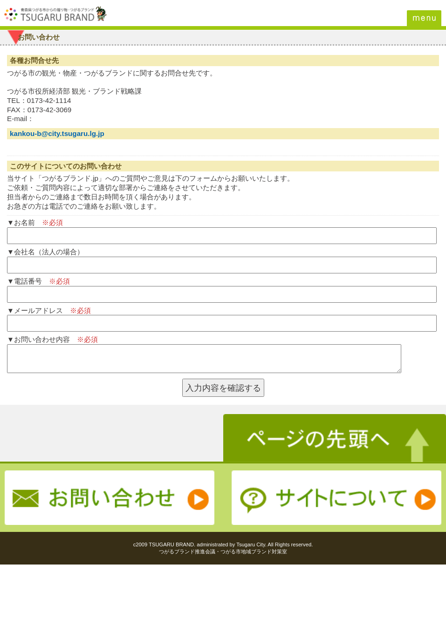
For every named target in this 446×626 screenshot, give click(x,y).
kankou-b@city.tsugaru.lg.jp (57, 133)
